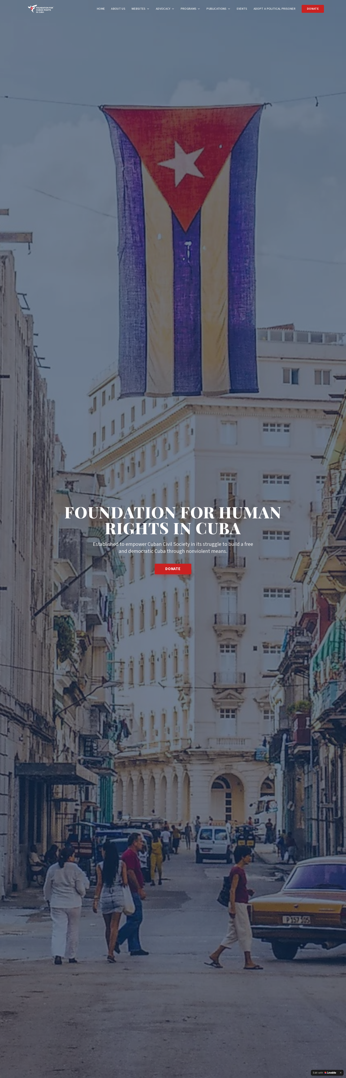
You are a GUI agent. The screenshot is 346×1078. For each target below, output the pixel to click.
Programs (191, 9)
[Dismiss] (340, 1072)
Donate (313, 9)
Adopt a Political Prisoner (274, 9)
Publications (218, 9)
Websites (141, 9)
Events (242, 9)
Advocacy (165, 9)
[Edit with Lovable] (324, 1072)
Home (101, 9)
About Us (118, 9)
